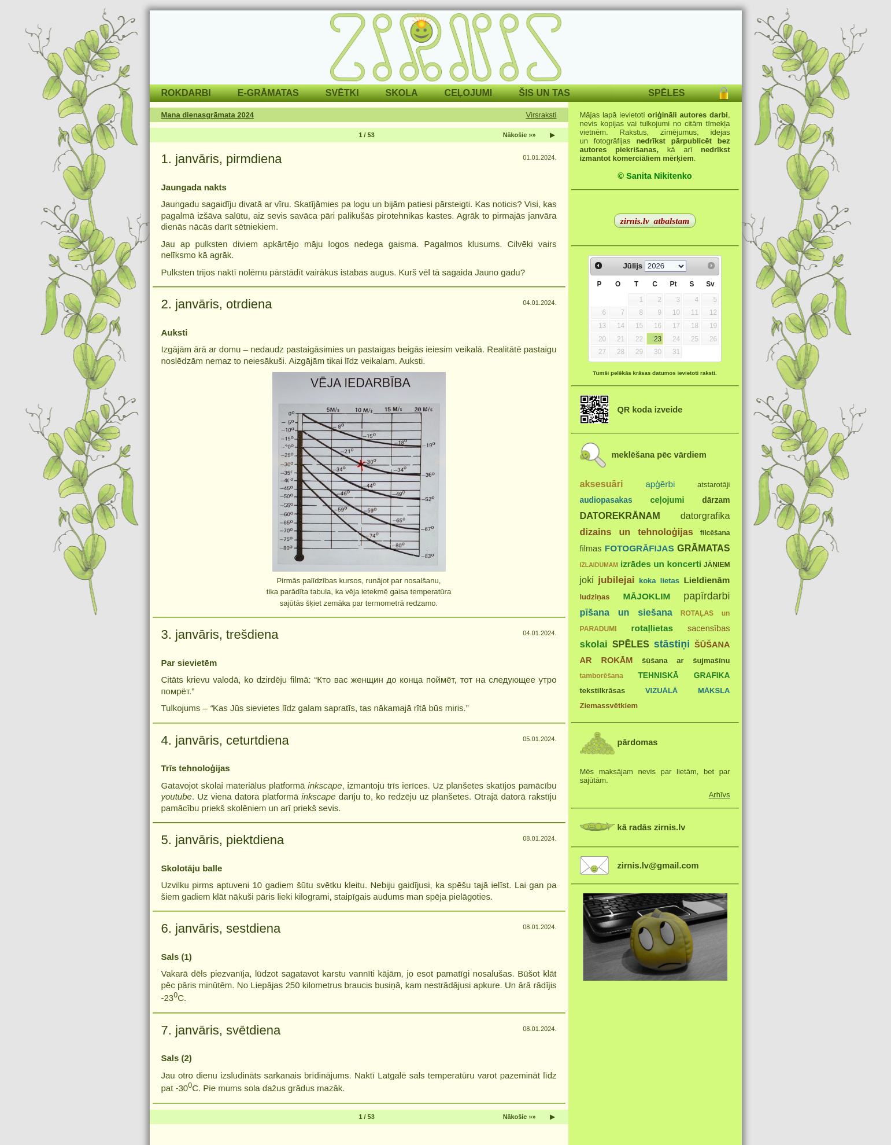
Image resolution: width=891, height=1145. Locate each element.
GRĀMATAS (703, 548)
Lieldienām (706, 580)
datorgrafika (705, 515)
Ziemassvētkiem (609, 705)
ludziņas (595, 596)
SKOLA (402, 93)
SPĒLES (666, 93)
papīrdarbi (706, 596)
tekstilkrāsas (603, 690)
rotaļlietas (652, 628)
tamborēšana (601, 676)
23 (657, 339)
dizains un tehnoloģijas (636, 532)
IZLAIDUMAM (599, 564)
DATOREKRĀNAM (620, 515)
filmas (591, 548)
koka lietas (659, 580)
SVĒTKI (342, 93)
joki (587, 580)
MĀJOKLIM (647, 596)
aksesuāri (601, 483)
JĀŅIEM (717, 565)
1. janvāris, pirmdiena (221, 159)
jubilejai (616, 580)
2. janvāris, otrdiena (216, 304)
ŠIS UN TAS (544, 93)
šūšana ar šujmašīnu (686, 660)
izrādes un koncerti (660, 564)
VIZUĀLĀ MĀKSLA (687, 690)
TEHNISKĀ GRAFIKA (684, 675)
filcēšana (715, 533)
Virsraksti (541, 115)
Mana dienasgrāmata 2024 (207, 115)
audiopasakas (606, 500)
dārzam (716, 500)
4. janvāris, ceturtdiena (225, 740)
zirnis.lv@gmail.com (658, 865)
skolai (594, 644)
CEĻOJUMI (469, 93)
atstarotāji (713, 484)
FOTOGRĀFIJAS (639, 548)
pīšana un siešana (626, 612)
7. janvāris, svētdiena (221, 1030)
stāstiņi (672, 644)
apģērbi (660, 484)
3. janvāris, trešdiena (220, 634)
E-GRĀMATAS (268, 93)
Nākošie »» (519, 134)
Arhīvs (719, 794)
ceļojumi (667, 500)
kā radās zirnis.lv (652, 827)
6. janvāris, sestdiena (221, 928)
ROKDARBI (186, 93)
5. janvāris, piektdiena (222, 840)
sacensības (708, 628)
